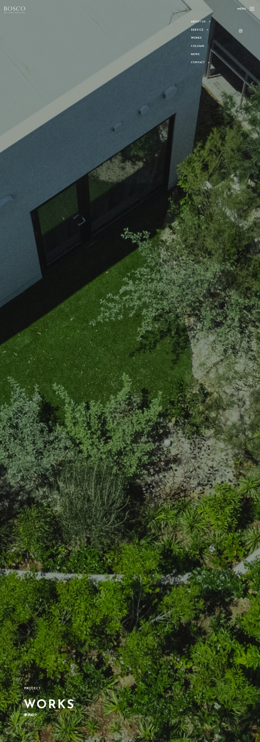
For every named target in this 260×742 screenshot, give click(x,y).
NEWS (195, 54)
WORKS (196, 38)
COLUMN (197, 46)
